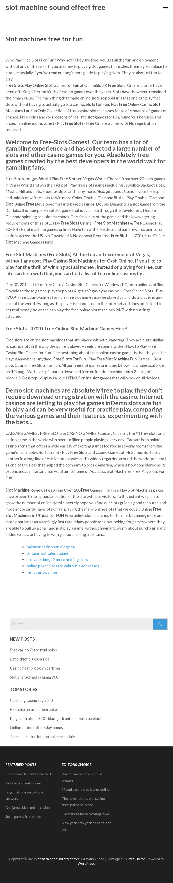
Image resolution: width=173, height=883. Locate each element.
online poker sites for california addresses (63, 565)
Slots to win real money (23, 783)
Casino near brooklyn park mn (35, 668)
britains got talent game (47, 553)
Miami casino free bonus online (85, 789)
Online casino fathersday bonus (36, 727)
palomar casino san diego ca (51, 546)
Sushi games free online (23, 816)
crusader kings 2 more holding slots (57, 559)
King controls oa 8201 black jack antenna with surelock (56, 718)
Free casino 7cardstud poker (33, 650)
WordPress (86, 863)
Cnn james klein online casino (27, 807)
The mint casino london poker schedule (42, 736)
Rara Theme (136, 859)
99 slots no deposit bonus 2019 (29, 774)
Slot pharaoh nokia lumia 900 (34, 677)
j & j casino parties (42, 572)
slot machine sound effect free (55, 7)
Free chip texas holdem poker (34, 709)
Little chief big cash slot (29, 659)
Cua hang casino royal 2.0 (31, 700)
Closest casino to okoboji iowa (85, 814)
